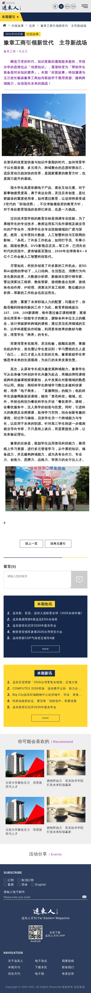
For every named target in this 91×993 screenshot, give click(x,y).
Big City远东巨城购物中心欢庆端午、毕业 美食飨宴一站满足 (47, 695)
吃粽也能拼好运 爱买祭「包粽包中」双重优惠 (45, 700)
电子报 (39, 973)
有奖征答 (68, 973)
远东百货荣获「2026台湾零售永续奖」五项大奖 (45, 682)
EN (67, 6)
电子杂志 (41, 960)
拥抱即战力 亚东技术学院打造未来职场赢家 (65, 782)
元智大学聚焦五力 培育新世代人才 (24, 784)
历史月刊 (14, 973)
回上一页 (31, 543)
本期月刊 (14, 967)
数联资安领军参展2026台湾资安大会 (37, 631)
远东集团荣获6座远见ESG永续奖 (35, 619)
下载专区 (41, 967)
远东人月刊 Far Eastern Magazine (46, 918)
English (40, 884)
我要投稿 (68, 960)
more (45, 648)
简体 (25, 884)
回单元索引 (58, 543)
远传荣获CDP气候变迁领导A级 (34, 638)
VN (73, 6)
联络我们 (68, 967)
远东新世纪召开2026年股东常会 (34, 625)
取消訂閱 (28, 880)
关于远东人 (15, 960)
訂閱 (11, 880)
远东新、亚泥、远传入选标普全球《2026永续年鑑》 (48, 613)
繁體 (11, 884)
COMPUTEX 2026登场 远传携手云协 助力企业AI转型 (47, 689)
